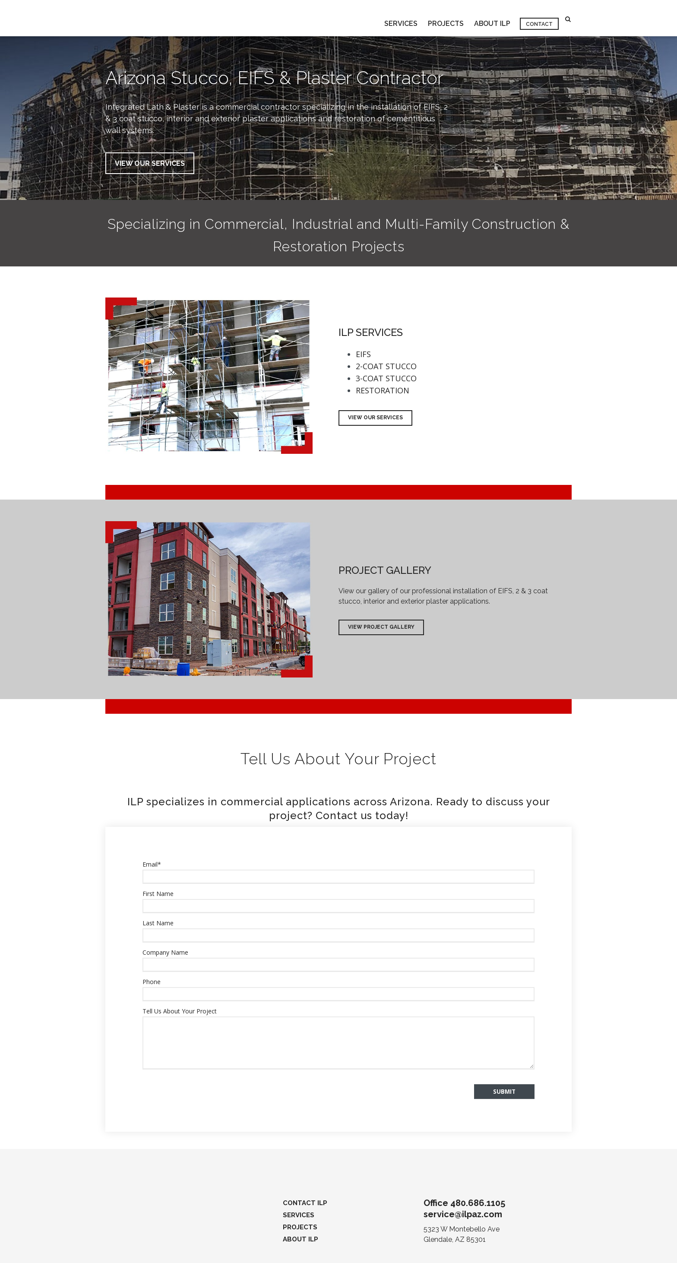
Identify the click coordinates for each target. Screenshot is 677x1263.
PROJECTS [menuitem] (445, 18)
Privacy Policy (154, 1251)
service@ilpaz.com (463, 1189)
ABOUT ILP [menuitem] (491, 18)
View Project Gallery (381, 627)
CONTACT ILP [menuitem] (305, 1177)
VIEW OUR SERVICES (150, 163)
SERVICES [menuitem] (400, 18)
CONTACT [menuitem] (539, 19)
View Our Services (375, 418)
